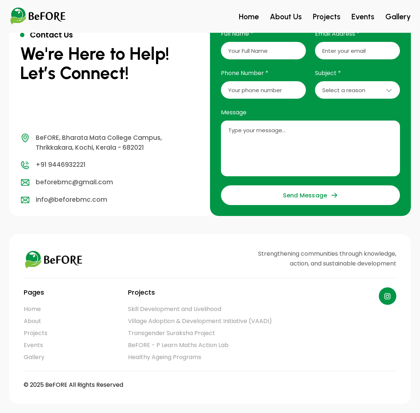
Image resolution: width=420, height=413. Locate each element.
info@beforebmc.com (63, 200)
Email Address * (337, 34)
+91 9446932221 (53, 165)
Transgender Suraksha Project (171, 333)
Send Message (310, 195)
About (32, 321)
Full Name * (237, 34)
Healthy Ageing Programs (164, 357)
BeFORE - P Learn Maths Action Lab (178, 345)
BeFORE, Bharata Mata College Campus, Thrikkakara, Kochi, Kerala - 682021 (91, 142)
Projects (335, 16)
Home (265, 16)
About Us (298, 16)
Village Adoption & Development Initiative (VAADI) (200, 321)
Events (368, 16)
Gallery (400, 16)
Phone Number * (244, 73)
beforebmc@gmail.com (66, 182)
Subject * (328, 73)
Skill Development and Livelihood (174, 309)
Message (233, 112)
